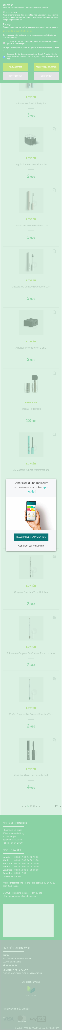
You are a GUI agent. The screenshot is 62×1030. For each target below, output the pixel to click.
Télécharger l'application (31, 537)
